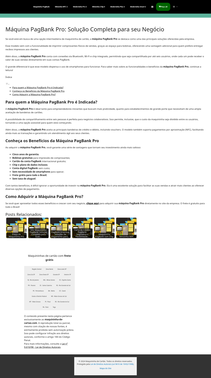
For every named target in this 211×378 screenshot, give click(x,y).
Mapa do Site (105, 368)
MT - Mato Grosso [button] (35, 302)
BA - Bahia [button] (51, 291)
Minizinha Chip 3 (98, 7)
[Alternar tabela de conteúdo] (7, 84)
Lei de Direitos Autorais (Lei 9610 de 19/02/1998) (112, 364)
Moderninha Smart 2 (138, 7)
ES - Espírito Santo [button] (65, 280)
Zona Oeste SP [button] (44, 274)
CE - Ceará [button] (62, 291)
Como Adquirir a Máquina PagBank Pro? (34, 94)
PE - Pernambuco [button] (38, 291)
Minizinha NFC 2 (61, 7)
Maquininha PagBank (41, 7)
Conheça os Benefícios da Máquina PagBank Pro (38, 91)
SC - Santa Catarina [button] (46, 285)
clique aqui (92, 203)
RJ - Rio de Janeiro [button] (33, 280)
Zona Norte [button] (49, 269)
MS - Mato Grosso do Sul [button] (59, 296)
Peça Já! (163, 7)
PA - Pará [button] (45, 307)
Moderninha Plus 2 (117, 7)
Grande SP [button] (56, 274)
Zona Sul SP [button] (31, 274)
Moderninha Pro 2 (80, 7)
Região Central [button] (36, 269)
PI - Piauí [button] (48, 302)
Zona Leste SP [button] (62, 269)
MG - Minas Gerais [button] (49, 280)
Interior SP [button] (67, 274)
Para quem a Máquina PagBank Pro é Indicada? (38, 87)
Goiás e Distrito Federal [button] (39, 296)
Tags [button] (54, 307)
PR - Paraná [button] (31, 285)
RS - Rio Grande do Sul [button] (63, 285)
